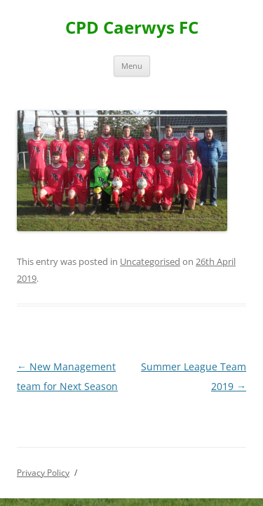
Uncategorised (150, 261)
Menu (131, 65)
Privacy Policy (43, 473)
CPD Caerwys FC (131, 28)
